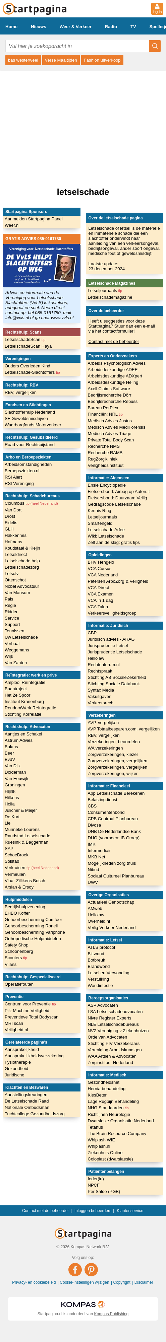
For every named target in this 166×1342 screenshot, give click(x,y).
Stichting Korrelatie (23, 714)
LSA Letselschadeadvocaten (115, 1011)
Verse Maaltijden (61, 60)
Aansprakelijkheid (22, 1049)
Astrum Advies (19, 740)
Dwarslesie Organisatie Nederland (121, 1120)
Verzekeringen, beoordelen (114, 741)
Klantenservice (130, 1210)
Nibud (93, 869)
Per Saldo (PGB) (104, 1191)
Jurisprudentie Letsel (108, 645)
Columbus (31, 503)
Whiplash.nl (99, 1146)
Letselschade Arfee (106, 529)
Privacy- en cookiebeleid (34, 1282)
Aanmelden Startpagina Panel (34, 218)
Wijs (9, 656)
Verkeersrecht (101, 702)
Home (11, 26)
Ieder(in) (96, 1178)
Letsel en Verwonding (108, 972)
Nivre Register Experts (109, 1017)
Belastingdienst (102, 799)
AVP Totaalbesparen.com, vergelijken (124, 728)
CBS (92, 805)
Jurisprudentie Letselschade (115, 651)
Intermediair (99, 850)
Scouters (16, 957)
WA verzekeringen (105, 748)
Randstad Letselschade (27, 835)
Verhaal (12, 643)
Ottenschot (15, 579)
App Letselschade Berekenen (116, 793)
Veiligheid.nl (16, 1029)
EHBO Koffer (17, 913)
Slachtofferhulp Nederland (30, 412)
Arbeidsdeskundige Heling (113, 382)
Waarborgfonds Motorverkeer (33, 424)
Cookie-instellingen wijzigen (85, 1282)
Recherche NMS (104, 446)
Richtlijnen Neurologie (109, 1114)
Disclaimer (143, 1282)
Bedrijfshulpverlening (25, 906)
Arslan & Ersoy (19, 887)
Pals (9, 599)
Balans (11, 746)
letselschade (83, 192)
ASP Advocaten (103, 1005)
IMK (92, 844)
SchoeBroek (17, 854)
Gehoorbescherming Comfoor (33, 919)
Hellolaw (96, 658)
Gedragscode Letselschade (114, 504)
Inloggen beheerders (92, 1210)
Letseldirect (16, 554)
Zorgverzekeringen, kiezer (113, 754)
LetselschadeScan (25, 339)
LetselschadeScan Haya (28, 346)
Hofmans (13, 541)
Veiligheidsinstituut (106, 465)
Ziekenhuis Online (105, 1152)
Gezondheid (16, 1068)
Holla (10, 803)
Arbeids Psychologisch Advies (117, 363)
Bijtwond (96, 953)
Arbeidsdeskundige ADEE (113, 369)
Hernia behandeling (107, 1088)
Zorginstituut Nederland (110, 1062)
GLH (9, 529)
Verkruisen (32, 867)
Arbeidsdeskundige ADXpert (115, 375)
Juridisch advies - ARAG (111, 639)
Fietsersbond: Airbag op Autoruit (119, 491)
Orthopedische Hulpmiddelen (33, 938)
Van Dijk (12, 765)
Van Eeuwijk (17, 778)
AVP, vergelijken (103, 722)
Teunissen (14, 630)
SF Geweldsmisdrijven (26, 418)
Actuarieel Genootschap (111, 902)
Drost (10, 516)
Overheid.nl (99, 921)
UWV (93, 882)
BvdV (10, 759)
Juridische (14, 1074)
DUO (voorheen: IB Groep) (114, 837)
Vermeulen (15, 874)
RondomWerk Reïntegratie (30, 707)
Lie (7, 823)
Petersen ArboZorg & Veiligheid (118, 581)
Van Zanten (16, 662)
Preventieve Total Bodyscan (31, 1016)
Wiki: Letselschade (106, 536)
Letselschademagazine (110, 297)
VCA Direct (98, 587)
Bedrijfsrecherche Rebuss (113, 401)
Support (12, 624)
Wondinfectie (100, 985)
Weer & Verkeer (76, 26)
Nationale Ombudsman (27, 1107)
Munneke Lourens (22, 829)
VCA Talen (98, 606)
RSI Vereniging (19, 483)
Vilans (10, 964)
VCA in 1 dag (100, 600)
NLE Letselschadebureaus (113, 1024)
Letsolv (11, 573)
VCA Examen (101, 593)
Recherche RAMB (105, 452)
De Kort (12, 816)
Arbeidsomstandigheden (28, 464)
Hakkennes (15, 535)
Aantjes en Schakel (23, 733)
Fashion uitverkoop (102, 60)
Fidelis (11, 522)
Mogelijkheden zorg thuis (112, 863)
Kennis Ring (99, 510)
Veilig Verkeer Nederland (112, 927)
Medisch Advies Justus (110, 420)
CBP (92, 632)
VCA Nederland (103, 574)
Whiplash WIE (101, 1139)
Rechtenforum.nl (104, 664)
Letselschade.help (22, 560)
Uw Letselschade (21, 637)
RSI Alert (13, 477)
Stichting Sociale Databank (114, 683)
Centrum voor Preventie (30, 1003)
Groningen (15, 784)
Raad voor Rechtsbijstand (30, 444)
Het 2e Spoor (18, 695)
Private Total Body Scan (111, 439)
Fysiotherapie (18, 1062)
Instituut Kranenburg (24, 701)
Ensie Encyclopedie (107, 485)
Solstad (12, 861)
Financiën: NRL (105, 414)
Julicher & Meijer (21, 810)
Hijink (10, 791)
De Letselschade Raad (27, 1101)
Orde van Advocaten (107, 1037)
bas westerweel (23, 60)
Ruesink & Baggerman (26, 842)
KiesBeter (97, 1095)
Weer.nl (12, 225)
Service (12, 618)
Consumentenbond (106, 812)
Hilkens (12, 797)
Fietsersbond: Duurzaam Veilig (117, 497)
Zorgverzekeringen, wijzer (113, 773)
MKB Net (96, 856)
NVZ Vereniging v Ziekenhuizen (118, 1030)
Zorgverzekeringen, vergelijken (118, 760)
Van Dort (13, 509)
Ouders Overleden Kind (27, 365)
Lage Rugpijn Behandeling (113, 1101)
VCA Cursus (100, 568)
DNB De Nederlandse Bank (114, 831)
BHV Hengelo (101, 562)
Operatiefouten (19, 984)
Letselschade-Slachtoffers (32, 372)
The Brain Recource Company (117, 1133)
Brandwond (99, 966)
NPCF (94, 1185)
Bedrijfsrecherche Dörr (109, 395)
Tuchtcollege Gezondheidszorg (35, 1113)
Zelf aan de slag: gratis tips (114, 542)
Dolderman (15, 772)
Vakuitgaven (100, 696)
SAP (9, 848)
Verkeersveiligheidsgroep (112, 613)
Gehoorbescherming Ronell (31, 925)
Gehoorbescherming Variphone (35, 932)
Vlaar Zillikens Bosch (25, 880)
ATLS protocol (101, 947)
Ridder (11, 611)
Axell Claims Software (109, 388)
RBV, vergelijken (21, 392)
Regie (10, 605)
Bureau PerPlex (103, 407)
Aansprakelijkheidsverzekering (34, 1055)
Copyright (122, 1282)
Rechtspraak (100, 671)
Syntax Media (101, 690)
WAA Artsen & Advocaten (112, 1056)
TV (133, 26)
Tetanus (95, 1127)
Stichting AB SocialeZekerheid (117, 677)
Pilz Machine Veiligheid (27, 1010)
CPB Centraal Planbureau (113, 818)
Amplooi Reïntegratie (25, 682)
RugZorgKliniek (103, 459)
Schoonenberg (19, 951)
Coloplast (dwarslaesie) (110, 1158)
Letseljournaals (105, 290)
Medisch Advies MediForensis (117, 427)
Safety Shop (17, 944)
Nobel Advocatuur (22, 586)
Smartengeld (100, 523)
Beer (9, 753)
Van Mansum (17, 592)
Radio (111, 26)
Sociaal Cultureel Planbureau (116, 875)
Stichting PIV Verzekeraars (114, 1043)
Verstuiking (98, 979)
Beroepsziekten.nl (22, 470)
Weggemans (17, 649)
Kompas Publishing (111, 1314)
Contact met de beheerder (114, 341)
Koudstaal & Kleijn (22, 548)
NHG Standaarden (108, 1107)
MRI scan (14, 1023)
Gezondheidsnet (104, 1082)
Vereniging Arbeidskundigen (115, 1049)
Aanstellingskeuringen (26, 1094)
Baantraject (16, 688)
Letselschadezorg (22, 567)
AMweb (95, 908)
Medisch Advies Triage (109, 433)
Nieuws (38, 26)
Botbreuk (96, 960)
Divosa (94, 825)
